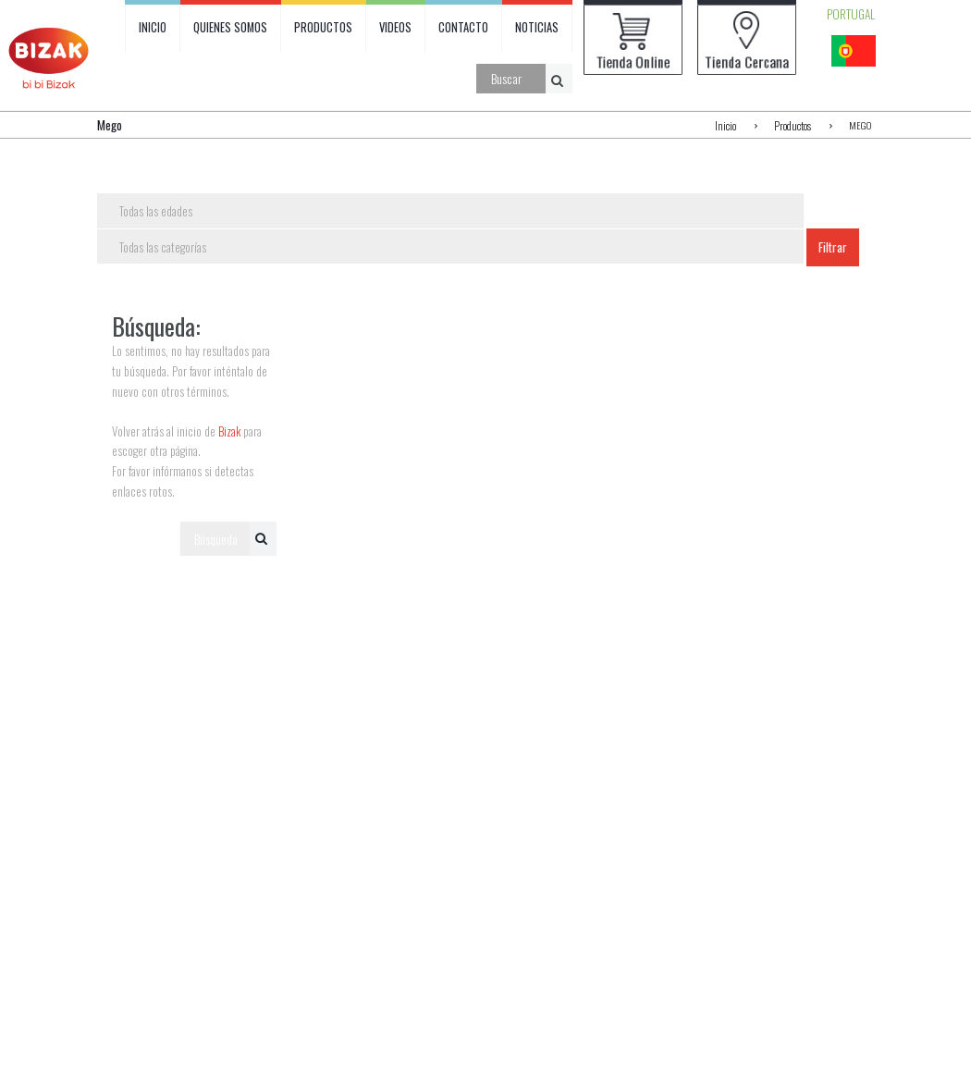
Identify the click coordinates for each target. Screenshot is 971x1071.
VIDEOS (398, 28)
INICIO (152, 28)
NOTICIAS (541, 28)
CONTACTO (468, 28)
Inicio (728, 124)
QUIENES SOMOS (231, 28)
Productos (793, 124)
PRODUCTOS (325, 28)
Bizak (230, 431)
